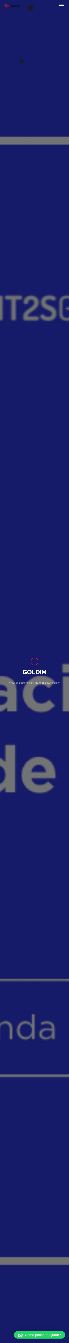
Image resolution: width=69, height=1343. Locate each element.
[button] (39, 1335)
